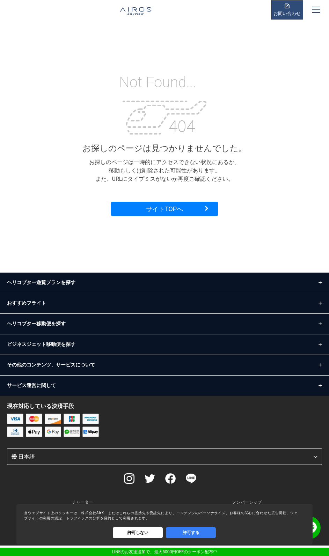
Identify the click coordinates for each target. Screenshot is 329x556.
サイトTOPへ (164, 209)
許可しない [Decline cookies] (137, 532)
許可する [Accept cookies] (191, 532)
